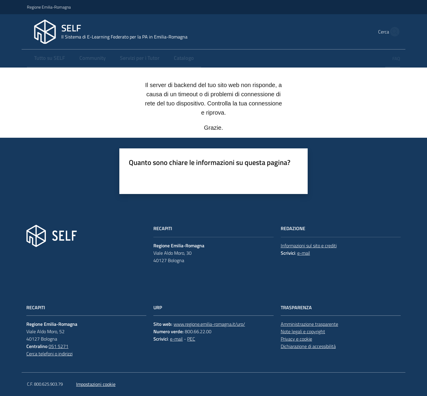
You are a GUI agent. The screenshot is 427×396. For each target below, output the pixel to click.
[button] (393, 32)
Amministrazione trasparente (309, 324)
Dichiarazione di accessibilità (308, 346)
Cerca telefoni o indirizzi (49, 353)
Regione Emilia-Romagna (49, 7)
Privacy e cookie (296, 338)
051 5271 (58, 346)
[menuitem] (49, 58)
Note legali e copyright (303, 331)
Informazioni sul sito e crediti (309, 245)
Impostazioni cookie (95, 384)
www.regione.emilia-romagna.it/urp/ (209, 324)
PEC (191, 338)
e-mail (303, 252)
